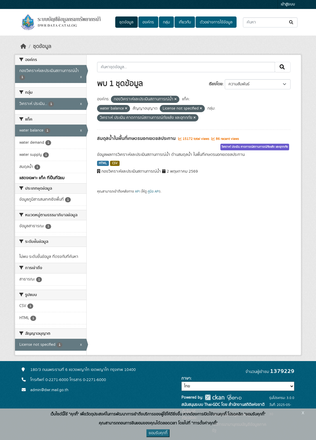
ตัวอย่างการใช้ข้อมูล (216, 22)
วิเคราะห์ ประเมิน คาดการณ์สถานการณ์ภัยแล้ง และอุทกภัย (255, 147)
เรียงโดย (215, 84)
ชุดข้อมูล (126, 22)
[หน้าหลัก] (23, 46)
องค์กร (148, 22)
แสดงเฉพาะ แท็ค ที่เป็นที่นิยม (41, 178)
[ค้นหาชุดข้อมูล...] (270, 22)
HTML (103, 163)
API (137, 191)
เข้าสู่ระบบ (288, 4)
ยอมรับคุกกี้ (158, 433)
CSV (115, 163)
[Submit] (291, 22)
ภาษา (186, 378)
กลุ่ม (166, 22)
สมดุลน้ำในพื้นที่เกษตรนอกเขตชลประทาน (137, 138)
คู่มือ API (153, 191)
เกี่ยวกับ (185, 22)
